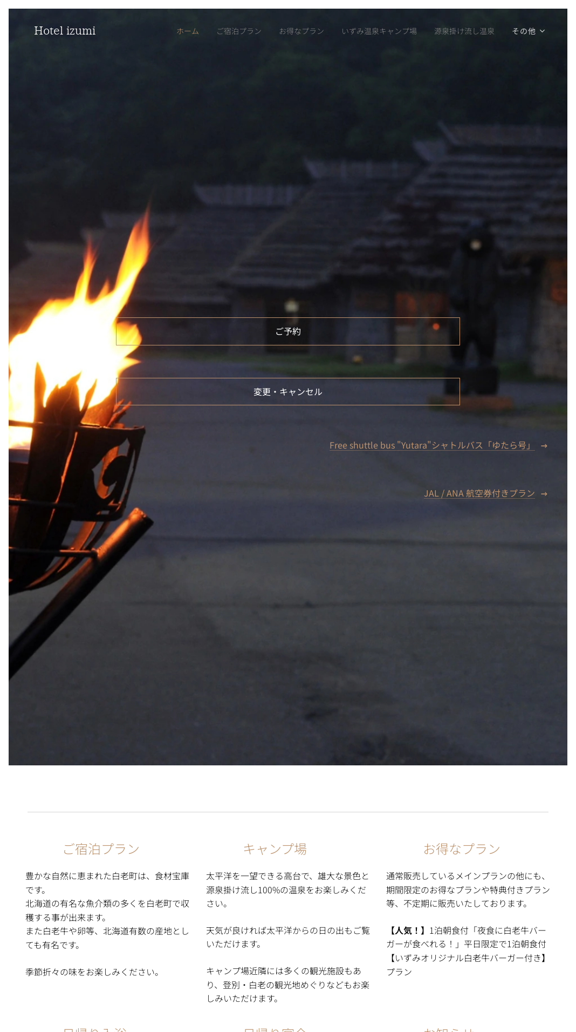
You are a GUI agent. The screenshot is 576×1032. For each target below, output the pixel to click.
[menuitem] (177, 30)
